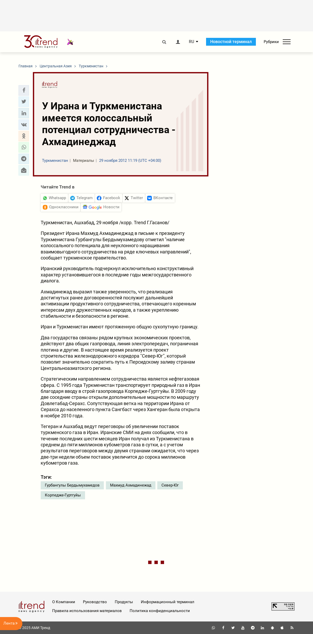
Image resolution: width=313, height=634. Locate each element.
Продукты (124, 602)
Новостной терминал (231, 41)
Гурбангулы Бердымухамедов (72, 485)
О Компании (63, 602)
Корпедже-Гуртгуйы (63, 495)
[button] (23, 90)
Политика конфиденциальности (160, 610)
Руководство (95, 602)
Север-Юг (170, 485)
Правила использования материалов (87, 610)
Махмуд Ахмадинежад (130, 485)
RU (191, 42)
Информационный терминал (167, 602)
